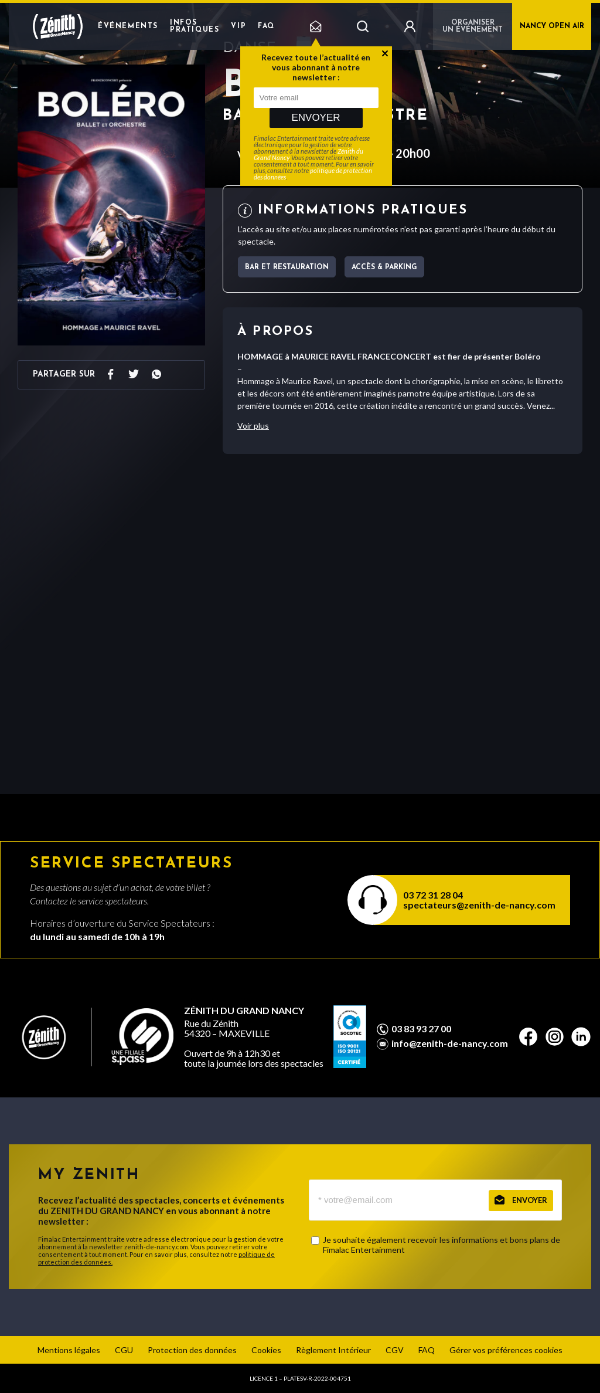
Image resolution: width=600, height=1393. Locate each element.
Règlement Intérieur (333, 1350)
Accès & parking (384, 267)
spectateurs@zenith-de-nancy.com (479, 905)
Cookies (266, 1350)
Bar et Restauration (287, 267)
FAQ (266, 26)
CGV (395, 1350)
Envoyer (315, 117)
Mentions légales (69, 1350)
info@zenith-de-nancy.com (449, 1043)
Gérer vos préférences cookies (505, 1350)
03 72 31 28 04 (433, 895)
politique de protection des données (313, 174)
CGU (124, 1350)
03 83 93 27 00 (421, 1028)
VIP (238, 26)
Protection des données (192, 1350)
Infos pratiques (194, 26)
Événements (128, 26)
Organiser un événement (472, 26)
